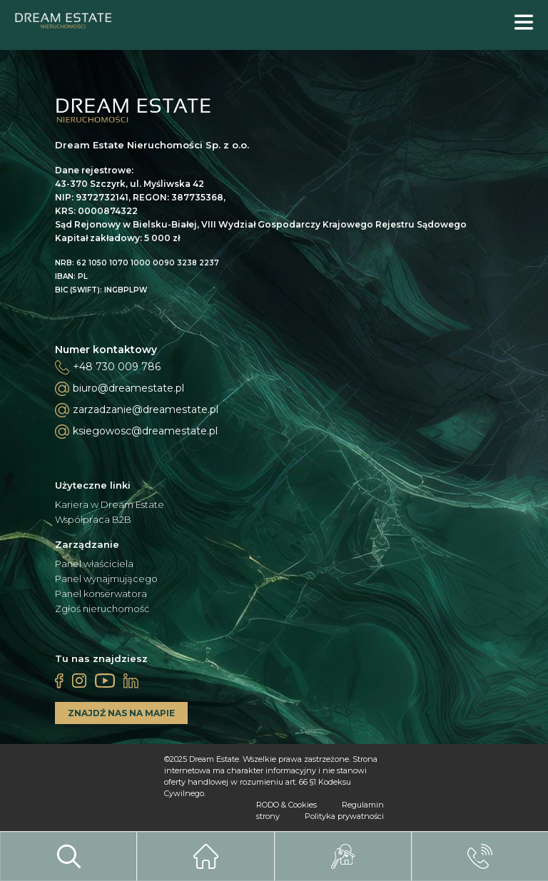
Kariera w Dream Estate (109, 504)
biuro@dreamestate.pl (119, 389)
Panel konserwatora (101, 594)
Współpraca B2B (93, 519)
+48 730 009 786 (117, 366)
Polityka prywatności (344, 816)
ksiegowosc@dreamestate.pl (136, 431)
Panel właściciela (94, 564)
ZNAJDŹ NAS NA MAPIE (121, 713)
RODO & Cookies (286, 805)
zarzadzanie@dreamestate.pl (136, 410)
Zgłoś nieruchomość (102, 608)
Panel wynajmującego (106, 579)
